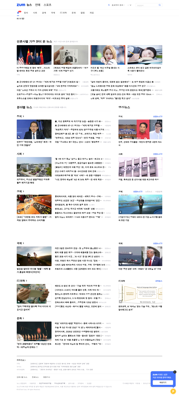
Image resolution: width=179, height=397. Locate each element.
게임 (92, 12)
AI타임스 (158, 281)
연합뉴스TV (157, 116)
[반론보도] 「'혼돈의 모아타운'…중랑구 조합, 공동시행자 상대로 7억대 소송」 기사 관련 (61, 369)
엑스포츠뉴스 (95, 75)
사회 (35, 12)
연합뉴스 (57, 75)
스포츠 (47, 5)
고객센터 (81, 383)
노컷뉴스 (148, 191)
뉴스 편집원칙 (22, 383)
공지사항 (71, 383)
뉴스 (29, 5)
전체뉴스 (35, 377)
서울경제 (158, 191)
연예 (37, 5)
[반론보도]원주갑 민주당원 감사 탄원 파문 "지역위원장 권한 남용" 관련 (55, 366)
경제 (44, 12)
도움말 (89, 383)
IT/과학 (63, 12)
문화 (74, 12)
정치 (26, 12)
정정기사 (20, 360)
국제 (53, 12)
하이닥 (129, 75)
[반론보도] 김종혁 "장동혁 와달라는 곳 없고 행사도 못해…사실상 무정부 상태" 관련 (59, 363)
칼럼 (83, 12)
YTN (18, 75)
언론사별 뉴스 (22, 377)
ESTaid (20, 389)
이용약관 (33, 383)
